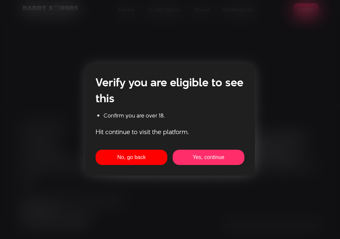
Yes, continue (208, 157)
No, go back (131, 157)
